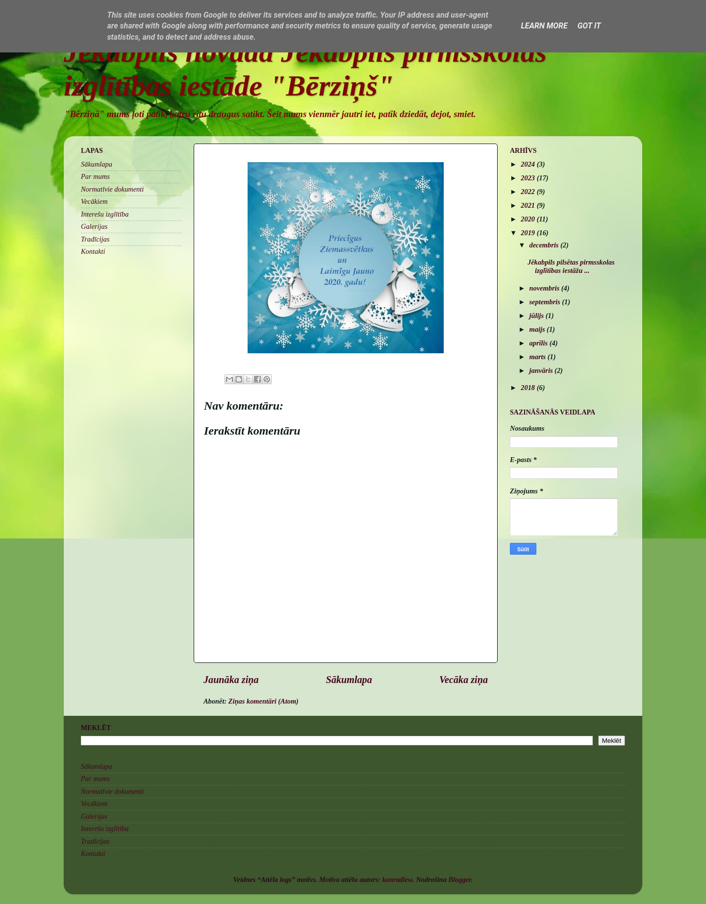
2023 (528, 178)
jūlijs (538, 315)
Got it (589, 25)
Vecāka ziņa (463, 679)
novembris (545, 288)
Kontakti (93, 251)
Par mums (95, 176)
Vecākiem (94, 201)
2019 (528, 233)
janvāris (542, 370)
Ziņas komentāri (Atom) (263, 701)
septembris (546, 302)
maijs (538, 329)
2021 (528, 205)
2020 (528, 219)
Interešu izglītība (104, 214)
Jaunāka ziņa (231, 679)
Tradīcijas (95, 239)
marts (539, 357)
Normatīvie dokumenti (112, 189)
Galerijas (94, 226)
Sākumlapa (349, 679)
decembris (545, 245)
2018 (528, 387)
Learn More (544, 25)
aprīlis (540, 343)
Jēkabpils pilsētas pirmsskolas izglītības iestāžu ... (571, 266)
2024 (528, 164)
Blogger (459, 879)
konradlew (397, 879)
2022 (528, 191)
